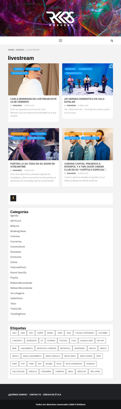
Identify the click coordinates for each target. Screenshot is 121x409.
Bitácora (70, 69)
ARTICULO (15, 220)
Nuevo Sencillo (18, 272)
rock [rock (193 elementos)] (59, 363)
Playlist (14, 277)
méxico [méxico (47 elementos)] (103, 348)
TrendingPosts (19, 73)
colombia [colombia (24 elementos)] (103, 333)
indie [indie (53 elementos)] (14, 348)
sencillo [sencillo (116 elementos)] (33, 371)
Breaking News (73, 134)
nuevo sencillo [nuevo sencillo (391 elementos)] (53, 356)
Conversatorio (17, 246)
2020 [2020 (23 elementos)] (23, 333)
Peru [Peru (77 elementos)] (98, 356)
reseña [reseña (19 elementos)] (49, 363)
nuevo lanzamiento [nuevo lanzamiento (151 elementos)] (32, 356)
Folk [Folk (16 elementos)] (74, 340)
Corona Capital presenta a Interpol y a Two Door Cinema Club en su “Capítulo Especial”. (85, 167)
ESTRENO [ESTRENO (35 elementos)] (51, 340)
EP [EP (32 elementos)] (42, 340)
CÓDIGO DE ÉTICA (52, 394)
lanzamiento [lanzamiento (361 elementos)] (27, 348)
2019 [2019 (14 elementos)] (14, 333)
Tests (13, 303)
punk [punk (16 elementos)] (31, 363)
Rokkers (17, 106)
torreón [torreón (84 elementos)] (59, 371)
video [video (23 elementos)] (70, 371)
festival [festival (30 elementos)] (63, 340)
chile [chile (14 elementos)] (68, 333)
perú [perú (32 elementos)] (14, 363)
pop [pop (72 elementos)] (23, 363)
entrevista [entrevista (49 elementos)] (32, 340)
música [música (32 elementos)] (15, 356)
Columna (15, 236)
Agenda (18, 69)
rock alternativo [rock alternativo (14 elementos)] (74, 363)
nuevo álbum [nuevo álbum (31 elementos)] (86, 356)
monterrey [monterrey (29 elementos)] (80, 348)
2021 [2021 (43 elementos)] (31, 333)
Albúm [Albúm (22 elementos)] (40, 333)
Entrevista (15, 257)
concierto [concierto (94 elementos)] (17, 340)
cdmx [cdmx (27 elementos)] (59, 333)
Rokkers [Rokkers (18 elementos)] (91, 363)
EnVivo (13, 262)
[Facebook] (13, 198)
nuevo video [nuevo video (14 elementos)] (70, 356)
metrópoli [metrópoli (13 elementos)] (65, 348)
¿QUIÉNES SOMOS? (18, 394)
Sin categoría (38, 134)
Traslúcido (15, 308)
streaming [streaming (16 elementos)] (46, 371)
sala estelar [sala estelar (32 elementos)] (18, 371)
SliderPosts (33, 69)
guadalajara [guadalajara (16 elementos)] (86, 340)
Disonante (15, 251)
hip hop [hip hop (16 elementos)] (100, 340)
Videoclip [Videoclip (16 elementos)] (81, 371)
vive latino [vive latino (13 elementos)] (95, 371)
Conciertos (16, 241)
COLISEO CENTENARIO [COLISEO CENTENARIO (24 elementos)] (84, 333)
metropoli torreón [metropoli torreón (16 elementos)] (46, 348)
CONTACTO (35, 394)
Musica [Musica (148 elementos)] (92, 348)
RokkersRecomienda (21, 282)
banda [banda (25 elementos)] (50, 333)
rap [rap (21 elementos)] (39, 363)
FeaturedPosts (19, 134)
